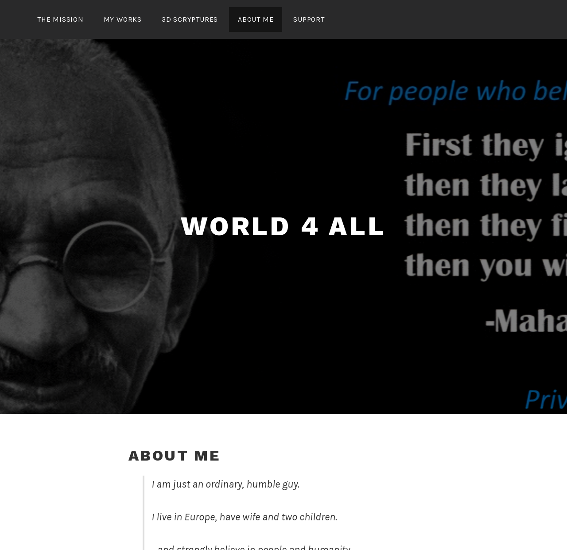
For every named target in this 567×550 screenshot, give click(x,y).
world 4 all (283, 226)
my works (123, 19)
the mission (60, 19)
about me (255, 19)
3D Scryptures (190, 19)
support (309, 19)
